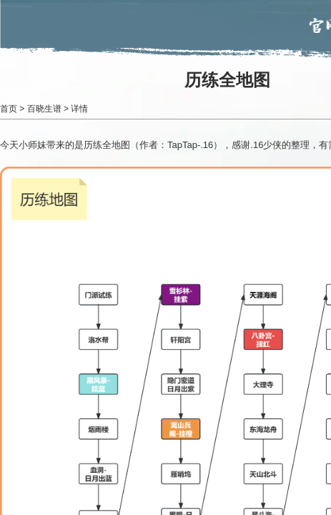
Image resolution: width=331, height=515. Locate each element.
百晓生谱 (44, 109)
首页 (8, 109)
